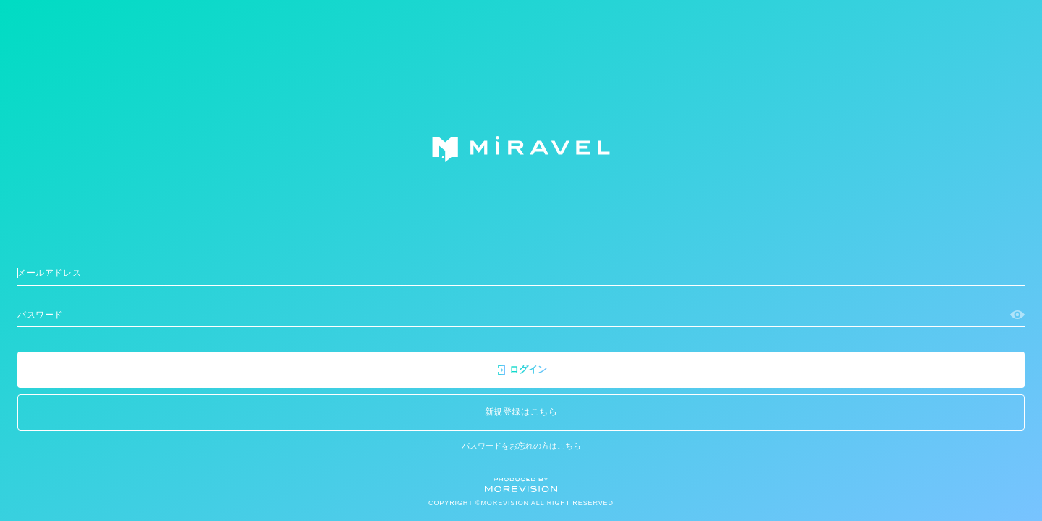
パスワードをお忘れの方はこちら (521, 445)
